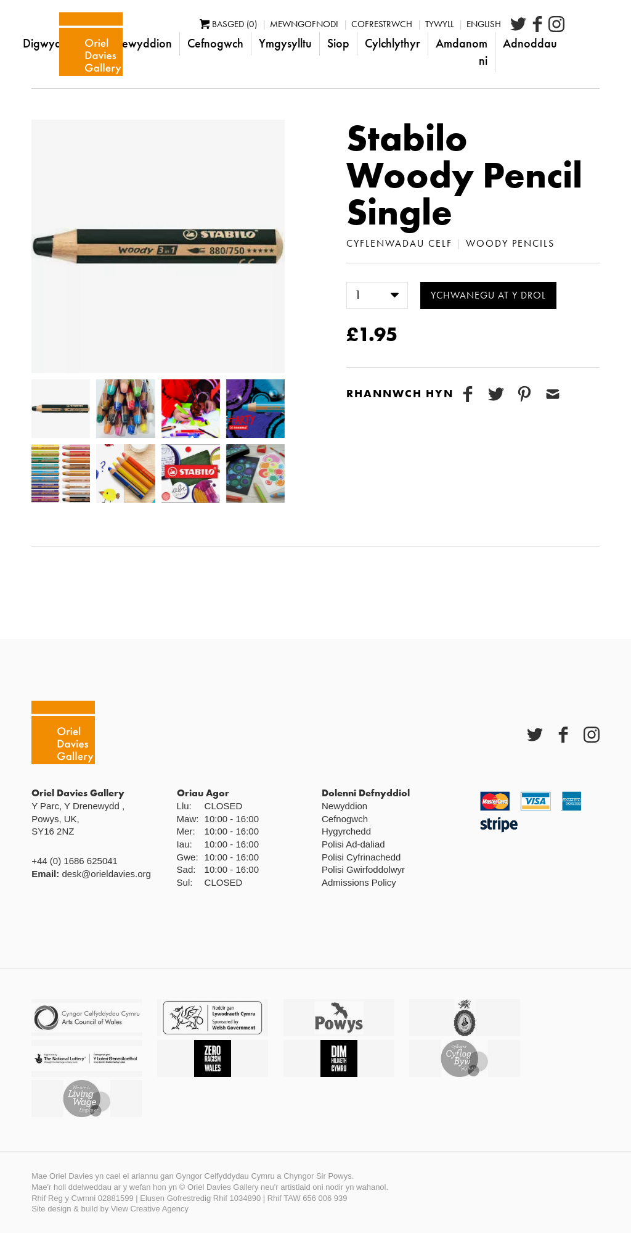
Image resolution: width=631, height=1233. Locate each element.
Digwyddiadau (95, 43)
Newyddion (177, 43)
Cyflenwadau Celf (399, 243)
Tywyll (474, 24)
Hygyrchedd (346, 831)
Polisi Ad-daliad (353, 844)
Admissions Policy (359, 882)
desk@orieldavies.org (106, 873)
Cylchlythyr (427, 43)
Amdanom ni (497, 51)
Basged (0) (263, 24)
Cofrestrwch (416, 24)
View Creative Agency (150, 1208)
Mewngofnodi (339, 24)
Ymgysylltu (320, 43)
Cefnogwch (250, 43)
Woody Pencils (510, 243)
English (519, 24)
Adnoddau (565, 43)
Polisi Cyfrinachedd (361, 857)
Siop (373, 43)
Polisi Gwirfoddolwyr (363, 869)
